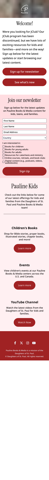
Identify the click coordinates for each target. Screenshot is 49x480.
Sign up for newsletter (24, 71)
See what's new (24, 82)
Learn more (24, 248)
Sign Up (24, 171)
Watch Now (24, 322)
